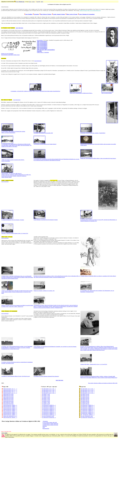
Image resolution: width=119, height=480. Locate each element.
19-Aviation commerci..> (49, 413)
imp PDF (38, 1)
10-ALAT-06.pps (85, 401)
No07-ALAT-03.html (8, 397)
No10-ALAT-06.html (8, 401)
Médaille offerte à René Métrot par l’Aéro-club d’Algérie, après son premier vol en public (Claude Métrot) (98, 144)
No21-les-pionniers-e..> (10, 416)
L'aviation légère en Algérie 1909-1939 (50, 423)
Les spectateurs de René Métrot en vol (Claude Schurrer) (45, 144)
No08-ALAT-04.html (8, 398)
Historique (45, 426)
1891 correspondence (42, 43)
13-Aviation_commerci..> (87, 405)
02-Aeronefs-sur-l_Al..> (49, 390)
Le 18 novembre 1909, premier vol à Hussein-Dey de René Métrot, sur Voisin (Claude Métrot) (13, 131)
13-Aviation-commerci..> (49, 405)
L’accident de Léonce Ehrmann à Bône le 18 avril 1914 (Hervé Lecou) (15, 376)
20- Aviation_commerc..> (87, 414)
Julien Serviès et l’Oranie (71, 14)
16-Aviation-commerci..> (49, 409)
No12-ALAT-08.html (8, 403)
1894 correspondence (42, 47)
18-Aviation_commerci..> (87, 412)
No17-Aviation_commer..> (10, 410)
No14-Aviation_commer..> (10, 406)
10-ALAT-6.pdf (46, 401)
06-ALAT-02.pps (85, 395)
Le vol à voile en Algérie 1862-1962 (50, 422)
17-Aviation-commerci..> (49, 410)
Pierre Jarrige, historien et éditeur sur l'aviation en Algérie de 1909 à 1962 (102, 383)
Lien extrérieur (40, 40)
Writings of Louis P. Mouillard (7, 53)
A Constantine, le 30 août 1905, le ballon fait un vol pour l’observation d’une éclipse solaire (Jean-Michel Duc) (35, 91)
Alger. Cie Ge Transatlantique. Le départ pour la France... (81, 93)
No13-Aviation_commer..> (10, 405)
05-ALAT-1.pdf (46, 394)
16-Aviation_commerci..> (87, 409)
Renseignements (46, 428)
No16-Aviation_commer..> (10, 409)
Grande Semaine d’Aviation (59, 14)
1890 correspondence (42, 41)
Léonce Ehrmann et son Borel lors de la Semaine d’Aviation (46, 219)
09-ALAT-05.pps (85, 399)
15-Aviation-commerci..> (49, 408)
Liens (44, 427)
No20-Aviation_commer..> (10, 414)
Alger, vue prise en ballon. (107, 93)
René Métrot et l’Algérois (45, 14)
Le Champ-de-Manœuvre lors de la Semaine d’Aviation (12, 219)
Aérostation (36, 14)
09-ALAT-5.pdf (46, 399)
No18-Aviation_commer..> (10, 412)
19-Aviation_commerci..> (87, 413)
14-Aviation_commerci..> (87, 406)
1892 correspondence (42, 44)
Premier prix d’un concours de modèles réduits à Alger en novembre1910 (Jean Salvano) (98, 158)
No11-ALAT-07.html (8, 402)
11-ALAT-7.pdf (46, 402)
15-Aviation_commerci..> (87, 408)
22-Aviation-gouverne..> (49, 417)
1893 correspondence (42, 45)
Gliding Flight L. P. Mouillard (43, 52)
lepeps (30, 1)
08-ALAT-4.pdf (46, 398)
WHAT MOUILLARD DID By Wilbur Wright (10, 54)
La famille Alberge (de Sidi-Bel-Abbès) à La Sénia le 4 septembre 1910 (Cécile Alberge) (98, 276)
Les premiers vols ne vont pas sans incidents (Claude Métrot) (92, 132)
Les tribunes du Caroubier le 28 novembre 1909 (43, 132)
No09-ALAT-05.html (8, 399)
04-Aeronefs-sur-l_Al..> (49, 393)
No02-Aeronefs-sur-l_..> (10, 390)
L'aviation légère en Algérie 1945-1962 (50, 424)
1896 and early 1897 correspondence (46, 49)
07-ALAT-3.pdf (46, 397)
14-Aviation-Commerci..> (49, 406)
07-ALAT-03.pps (85, 397)
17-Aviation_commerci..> (87, 410)
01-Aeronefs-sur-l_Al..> (49, 388)
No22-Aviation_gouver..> (10, 417)
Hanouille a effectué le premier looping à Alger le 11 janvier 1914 (14, 233)
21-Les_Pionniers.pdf (48, 416)
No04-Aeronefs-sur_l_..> (10, 393)
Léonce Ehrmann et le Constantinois (86, 14)
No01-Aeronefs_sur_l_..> (10, 388)
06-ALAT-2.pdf (46, 395)
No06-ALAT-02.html (8, 395)
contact (33, 1)
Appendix (39, 51)
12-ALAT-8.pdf (46, 403)
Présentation (45, 421)
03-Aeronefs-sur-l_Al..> (49, 391)
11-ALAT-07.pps (85, 402)
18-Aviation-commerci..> (49, 412)
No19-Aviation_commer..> (10, 413)
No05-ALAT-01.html (8, 394)
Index (42, 1)
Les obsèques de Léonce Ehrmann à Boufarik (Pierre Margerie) (46, 376)
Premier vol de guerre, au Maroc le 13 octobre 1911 (44, 290)
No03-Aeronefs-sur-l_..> (10, 391)
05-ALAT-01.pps (85, 394)
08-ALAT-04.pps (85, 398)
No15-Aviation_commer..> (10, 408)
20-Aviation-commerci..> (49, 414)
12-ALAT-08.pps (85, 403)
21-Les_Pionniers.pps (19, 1)
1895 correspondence (42, 48)
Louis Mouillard (28, 14)
